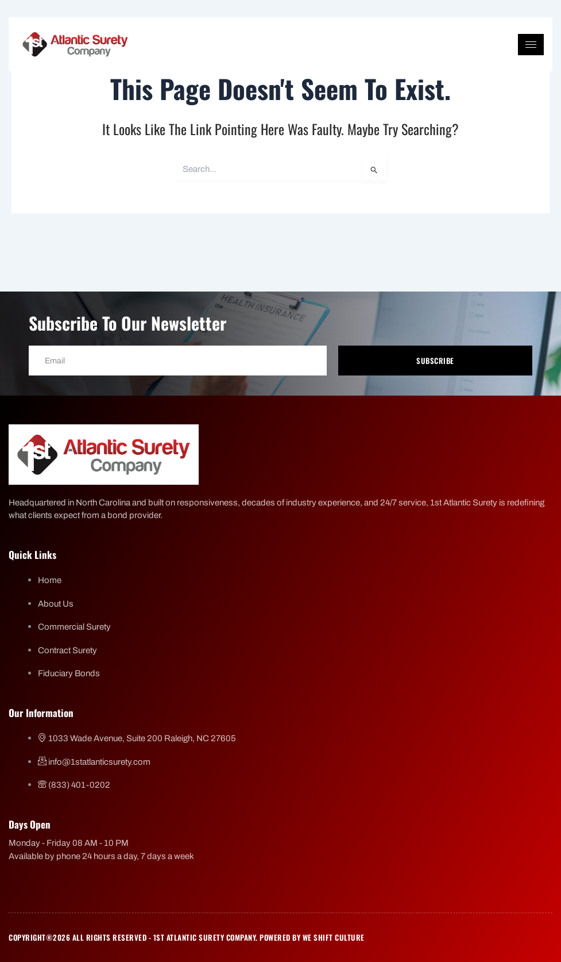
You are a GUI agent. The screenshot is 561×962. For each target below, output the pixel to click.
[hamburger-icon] (531, 44)
